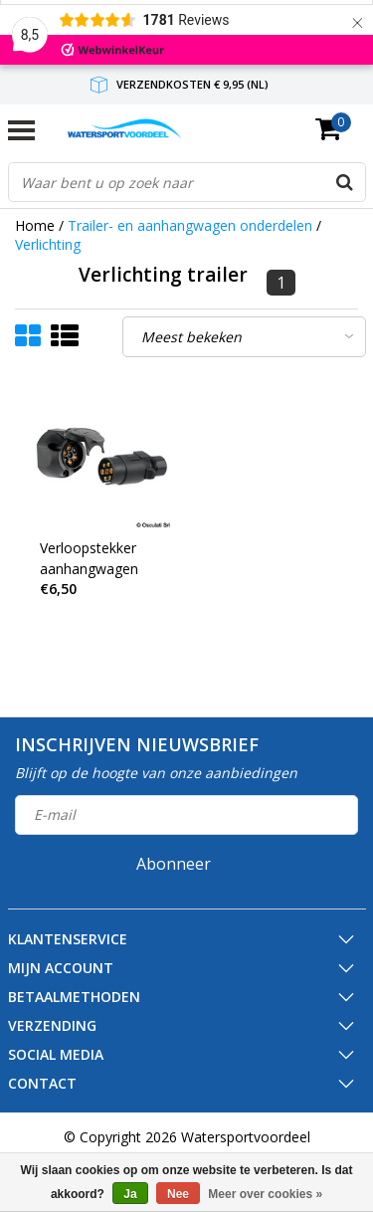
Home (35, 225)
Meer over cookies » (265, 1194)
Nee (178, 1194)
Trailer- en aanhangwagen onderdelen (190, 225)
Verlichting (48, 244)
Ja (129, 1194)
